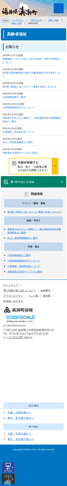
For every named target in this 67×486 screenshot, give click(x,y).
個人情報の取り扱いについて (19, 290)
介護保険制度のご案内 (14, 97)
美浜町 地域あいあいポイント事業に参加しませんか (29, 86)
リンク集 (33, 295)
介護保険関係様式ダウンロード (18, 107)
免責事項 (46, 290)
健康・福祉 (54, 20)
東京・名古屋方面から (20, 418)
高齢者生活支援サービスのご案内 (19, 152)
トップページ (18, 20)
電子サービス (8, 470)
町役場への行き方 (13, 301)
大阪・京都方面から (19, 412)
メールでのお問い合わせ (18, 337)
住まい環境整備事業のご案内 (17, 142)
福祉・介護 (17, 23)
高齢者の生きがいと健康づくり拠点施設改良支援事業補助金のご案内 (31, 120)
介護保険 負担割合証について (18, 132)
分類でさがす (36, 20)
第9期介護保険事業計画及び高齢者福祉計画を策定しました (32, 74)
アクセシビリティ (13, 295)
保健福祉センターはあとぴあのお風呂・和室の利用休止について (31, 60)
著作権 (46, 295)
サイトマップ (10, 285)
